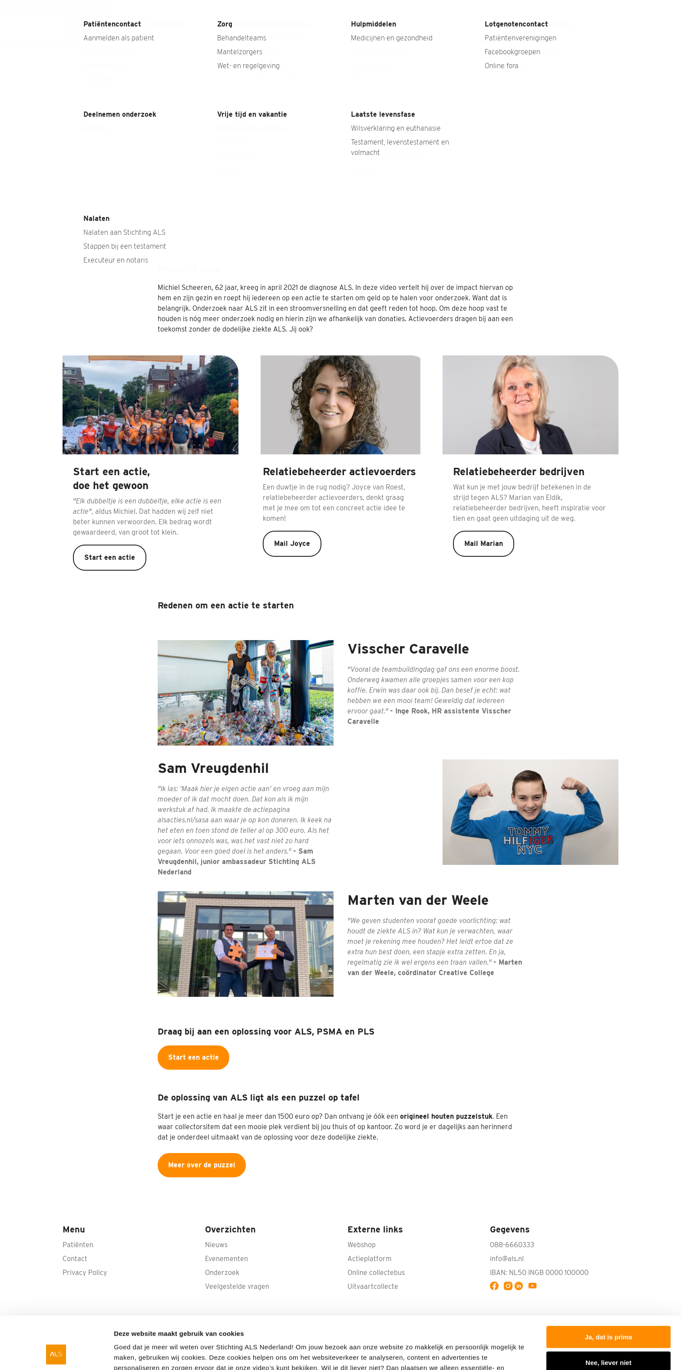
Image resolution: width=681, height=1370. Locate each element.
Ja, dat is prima (608, 1287)
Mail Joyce (292, 543)
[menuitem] (94, 23)
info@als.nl (507, 1259)
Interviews (472, 8)
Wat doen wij (455, 31)
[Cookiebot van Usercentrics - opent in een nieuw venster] (56, 1353)
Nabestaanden (522, 8)
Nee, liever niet (608, 1313)
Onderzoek (397, 31)
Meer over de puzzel (201, 1165)
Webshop (569, 8)
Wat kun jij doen (286, 31)
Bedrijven (345, 31)
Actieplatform (369, 1259)
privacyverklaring (458, 1329)
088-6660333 (512, 1245)
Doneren (594, 31)
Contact (606, 8)
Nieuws (434, 8)
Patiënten (510, 31)
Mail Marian (483, 543)
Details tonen (134, 1353)
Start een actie (109, 557)
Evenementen (226, 1259)
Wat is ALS (224, 31)
